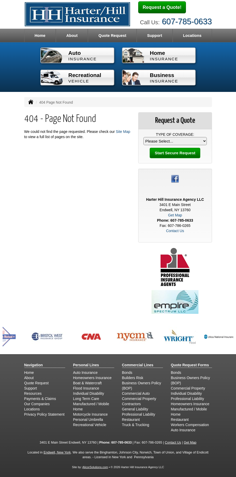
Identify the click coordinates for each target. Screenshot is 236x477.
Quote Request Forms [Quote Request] (190, 365)
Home (39, 35)
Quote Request (36, 383)
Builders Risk (132, 378)
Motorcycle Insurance (90, 414)
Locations (192, 35)
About (71, 35)
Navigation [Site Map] (33, 365)
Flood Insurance (86, 388)
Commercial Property (139, 399)
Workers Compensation (190, 425)
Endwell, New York (57, 452)
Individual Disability (88, 393)
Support (30, 388)
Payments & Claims (40, 399)
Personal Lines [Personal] (86, 365)
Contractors (131, 404)
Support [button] (154, 35)
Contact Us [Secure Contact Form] (175, 231)
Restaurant (131, 419)
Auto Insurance (85, 372)
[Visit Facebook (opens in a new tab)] (175, 178)
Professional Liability (138, 414)
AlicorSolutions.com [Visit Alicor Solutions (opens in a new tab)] (95, 467)
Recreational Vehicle (89, 425)
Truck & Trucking (135, 425)
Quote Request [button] (112, 35)
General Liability (135, 409)
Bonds (127, 372)
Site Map (123, 131)
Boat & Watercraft (87, 383)
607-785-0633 (187, 21)
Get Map (175, 215)
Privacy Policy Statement (44, 414)
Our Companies (37, 404)
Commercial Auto (136, 393)
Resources (33, 393)
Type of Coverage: (175, 134)
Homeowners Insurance (92, 378)
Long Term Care (86, 399)
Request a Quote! (162, 7)
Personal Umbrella (88, 419)
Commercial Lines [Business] (138, 365)
